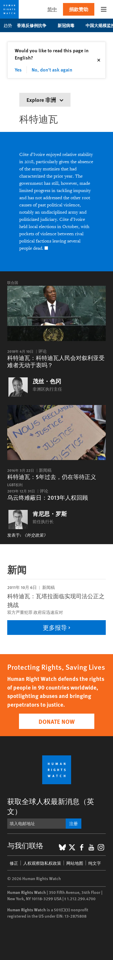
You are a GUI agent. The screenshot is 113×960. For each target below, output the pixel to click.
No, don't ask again (52, 69)
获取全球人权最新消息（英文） (50, 806)
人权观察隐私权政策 (42, 863)
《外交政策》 (35, 535)
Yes (18, 69)
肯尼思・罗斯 (50, 514)
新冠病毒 (69, 25)
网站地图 (74, 863)
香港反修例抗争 (35, 25)
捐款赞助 (78, 9)
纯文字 (94, 863)
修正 (14, 863)
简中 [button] (52, 9)
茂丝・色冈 (47, 381)
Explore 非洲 (45, 99)
